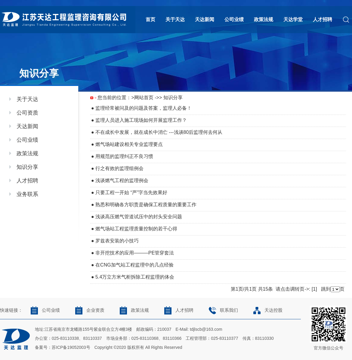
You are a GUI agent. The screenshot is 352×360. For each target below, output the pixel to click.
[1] (314, 289)
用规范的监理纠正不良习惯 (124, 156)
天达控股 (266, 310)
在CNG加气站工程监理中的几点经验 (134, 264)
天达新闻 (204, 19)
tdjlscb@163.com (206, 329)
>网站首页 (142, 97)
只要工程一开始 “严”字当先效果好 (131, 192)
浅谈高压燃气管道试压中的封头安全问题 (138, 216)
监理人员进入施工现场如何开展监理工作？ (141, 120)
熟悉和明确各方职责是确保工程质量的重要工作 (145, 204)
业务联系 (27, 194)
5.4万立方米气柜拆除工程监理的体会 (134, 276)
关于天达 (175, 19)
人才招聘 (322, 19)
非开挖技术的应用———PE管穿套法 (134, 252)
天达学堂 (293, 19)
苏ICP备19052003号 (71, 347)
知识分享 (27, 167)
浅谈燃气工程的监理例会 (121, 180)
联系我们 (221, 310)
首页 (150, 19)
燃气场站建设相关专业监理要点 (129, 144)
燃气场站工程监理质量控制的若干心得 (136, 228)
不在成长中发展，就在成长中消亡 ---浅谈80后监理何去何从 (158, 132)
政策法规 (263, 19)
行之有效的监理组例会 (119, 168)
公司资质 (27, 113)
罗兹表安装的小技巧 (117, 240)
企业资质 (88, 310)
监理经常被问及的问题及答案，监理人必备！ (143, 108)
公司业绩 (234, 19)
